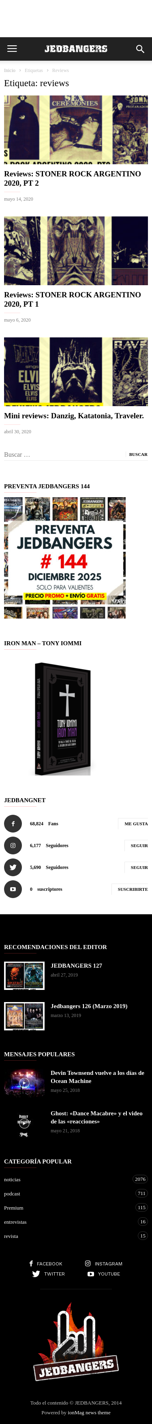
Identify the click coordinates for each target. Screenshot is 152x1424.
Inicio (9, 70)
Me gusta (136, 823)
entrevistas (68, 1221)
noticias (68, 1179)
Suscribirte (133, 889)
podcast (68, 1193)
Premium (68, 1207)
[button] (140, 49)
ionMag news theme (89, 1412)
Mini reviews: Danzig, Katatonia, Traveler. (74, 415)
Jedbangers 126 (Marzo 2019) (89, 1006)
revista (68, 1235)
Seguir (139, 845)
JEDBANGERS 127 (76, 965)
